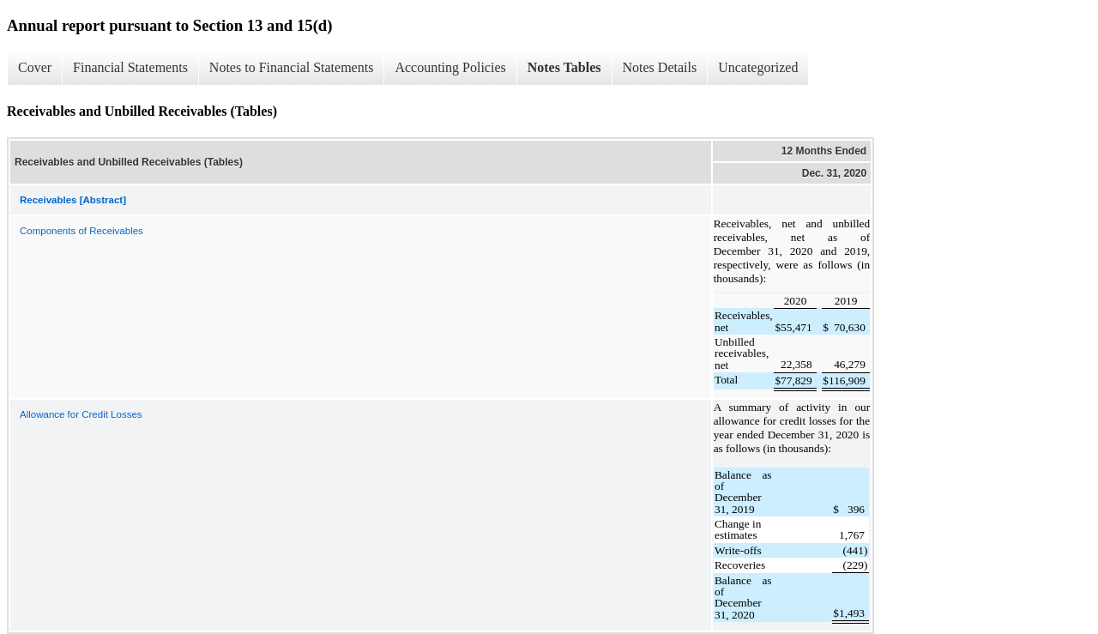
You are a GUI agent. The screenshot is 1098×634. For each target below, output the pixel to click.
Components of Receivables (81, 231)
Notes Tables (564, 67)
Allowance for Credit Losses (81, 414)
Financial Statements (130, 67)
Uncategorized (758, 67)
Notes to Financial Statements (291, 67)
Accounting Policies (450, 67)
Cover (34, 67)
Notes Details (660, 67)
